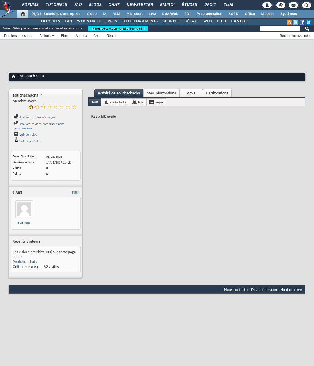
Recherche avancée (295, 35)
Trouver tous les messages (34, 117)
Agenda (81, 35)
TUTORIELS (50, 21)
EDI (187, 14)
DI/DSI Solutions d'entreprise (56, 14)
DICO (221, 21)
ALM (116, 14)
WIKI (207, 21)
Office (250, 14)
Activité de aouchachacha (119, 93)
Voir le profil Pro (28, 141)
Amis (191, 93)
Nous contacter (236, 289)
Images (159, 102)
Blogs (94, 4)
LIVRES (111, 21)
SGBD (233, 14)
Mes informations (161, 93)
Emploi (167, 4)
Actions (45, 35)
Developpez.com (264, 289)
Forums (30, 4)
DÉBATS (191, 21)
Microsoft (134, 14)
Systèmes (289, 14)
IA (104, 14)
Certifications (217, 93)
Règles (112, 35)
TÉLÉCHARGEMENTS (140, 21)
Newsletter (139, 4)
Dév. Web (170, 14)
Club (227, 4)
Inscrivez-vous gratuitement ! (118, 28)
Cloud (92, 14)
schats (32, 261)
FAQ (77, 4)
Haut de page (291, 289)
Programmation (209, 14)
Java (152, 14)
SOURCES (171, 21)
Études (189, 4)
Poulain (24, 223)
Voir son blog (25, 135)
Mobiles (267, 14)
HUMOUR (239, 21)
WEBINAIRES (88, 21)
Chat (114, 4)
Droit (209, 4)
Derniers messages (18, 35)
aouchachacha (117, 102)
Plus (75, 192)
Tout (95, 102)
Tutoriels (56, 4)
